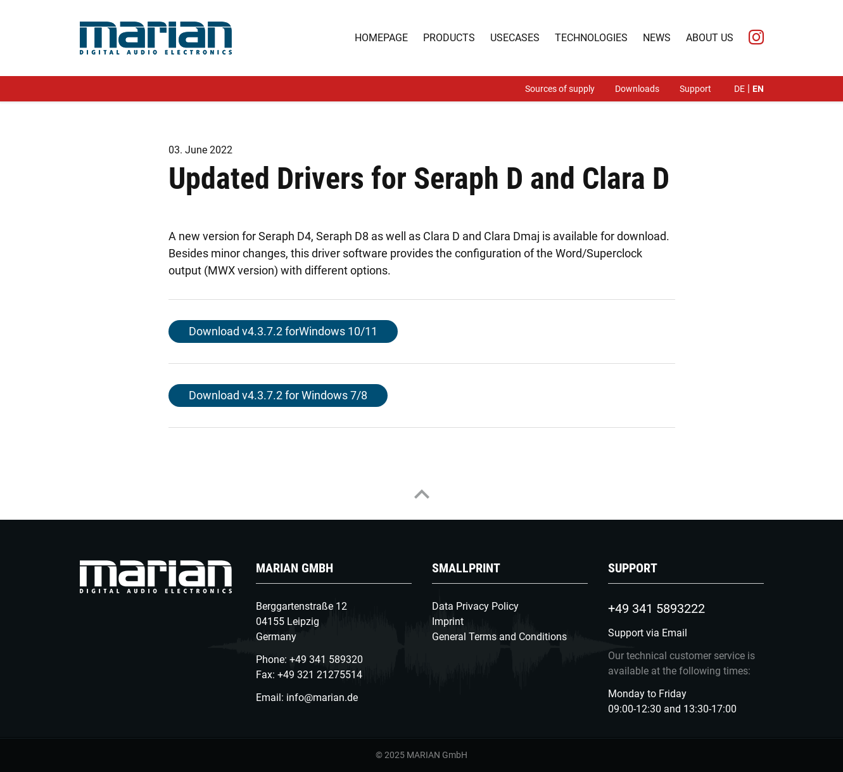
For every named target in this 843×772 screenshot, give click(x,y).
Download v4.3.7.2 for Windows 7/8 (278, 395)
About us (709, 38)
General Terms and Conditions (499, 637)
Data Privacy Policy (475, 606)
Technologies (591, 38)
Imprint (448, 621)
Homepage (381, 38)
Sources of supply (560, 89)
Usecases (515, 38)
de (739, 89)
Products (449, 38)
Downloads (637, 89)
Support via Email (647, 633)
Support (695, 89)
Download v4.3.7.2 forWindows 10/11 (283, 331)
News (657, 38)
